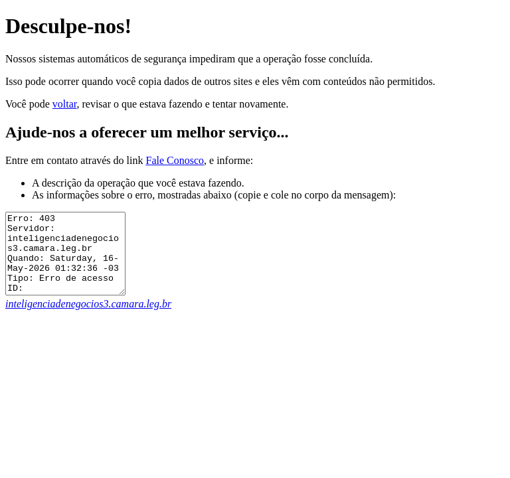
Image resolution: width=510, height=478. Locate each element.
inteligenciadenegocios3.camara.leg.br (88, 319)
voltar (64, 104)
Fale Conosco (174, 160)
